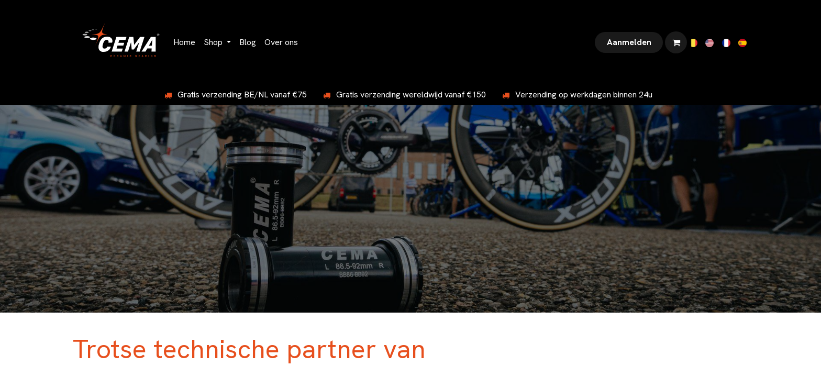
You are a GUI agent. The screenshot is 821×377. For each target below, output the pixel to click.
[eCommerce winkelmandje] (676, 42)
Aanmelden (629, 42)
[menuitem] (184, 42)
